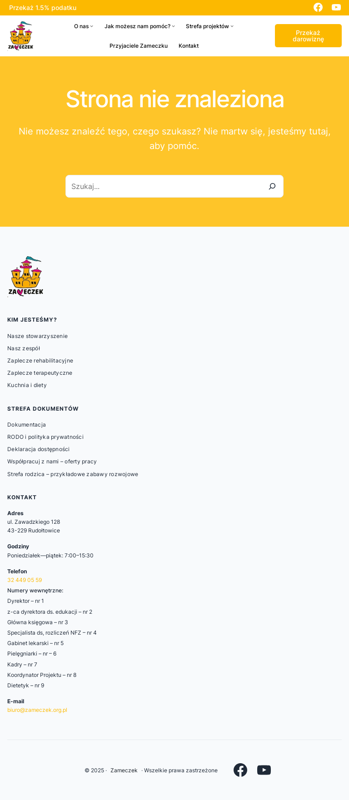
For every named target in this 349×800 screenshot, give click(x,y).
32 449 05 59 (24, 579)
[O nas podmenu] (91, 26)
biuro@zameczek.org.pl (37, 709)
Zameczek (124, 770)
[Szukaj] (272, 186)
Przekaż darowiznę (308, 36)
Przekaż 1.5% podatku (42, 7)
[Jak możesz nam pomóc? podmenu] (173, 26)
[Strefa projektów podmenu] (232, 26)
